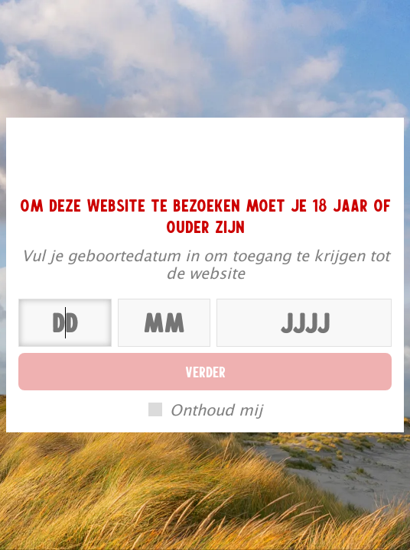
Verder (205, 371)
